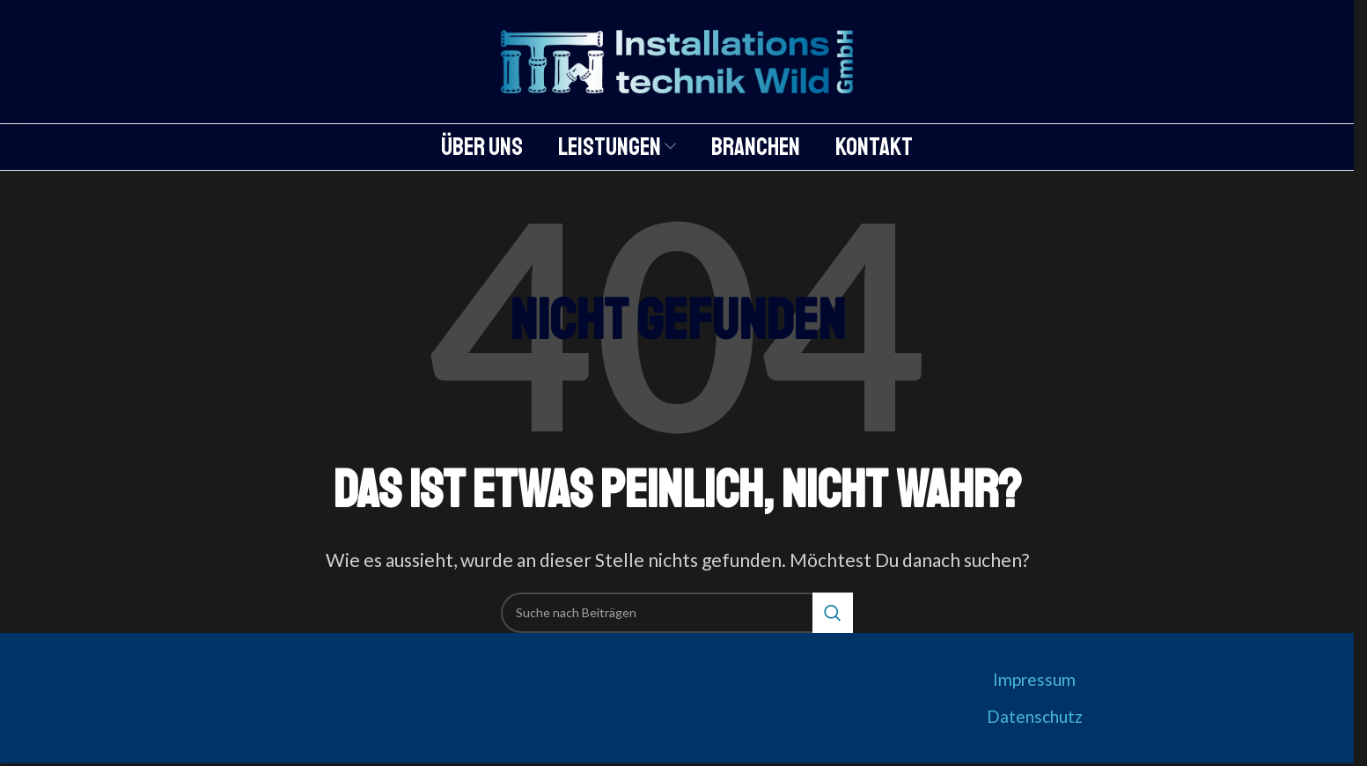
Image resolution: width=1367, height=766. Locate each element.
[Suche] (677, 613)
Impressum (1034, 679)
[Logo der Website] (677, 59)
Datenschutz (1035, 716)
